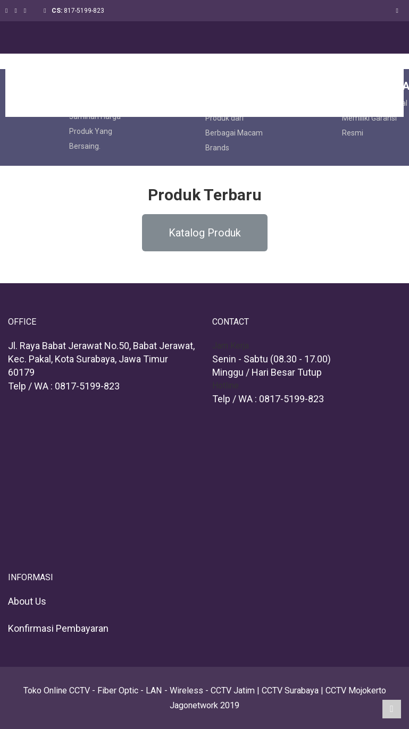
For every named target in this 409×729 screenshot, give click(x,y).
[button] (205, 232)
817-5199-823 (84, 10)
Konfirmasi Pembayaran (58, 628)
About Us (27, 601)
